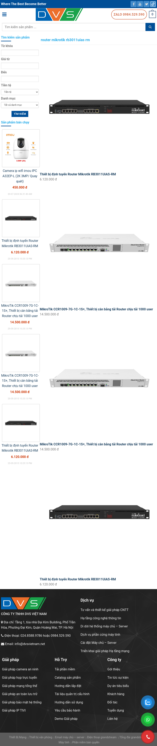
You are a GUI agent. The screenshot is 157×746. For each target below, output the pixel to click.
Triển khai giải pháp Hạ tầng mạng (105, 651)
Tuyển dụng (115, 710)
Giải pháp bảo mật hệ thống (22, 702)
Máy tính (64, 742)
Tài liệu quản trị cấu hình (72, 694)
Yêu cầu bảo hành (67, 710)
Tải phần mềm (65, 669)
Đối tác (112, 702)
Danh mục (8, 98)
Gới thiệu (113, 669)
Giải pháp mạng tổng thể (19, 686)
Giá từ (5, 59)
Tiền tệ (6, 85)
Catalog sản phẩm (68, 678)
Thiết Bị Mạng (17, 737)
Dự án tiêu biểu (118, 686)
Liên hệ (112, 719)
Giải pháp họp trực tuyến (19, 678)
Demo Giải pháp (66, 719)
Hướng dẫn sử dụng (69, 702)
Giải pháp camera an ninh (20, 669)
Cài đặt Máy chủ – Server (98, 643)
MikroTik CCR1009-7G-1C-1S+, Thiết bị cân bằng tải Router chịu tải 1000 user (96, 309)
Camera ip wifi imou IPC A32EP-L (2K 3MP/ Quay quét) (19, 176)
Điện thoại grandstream (102, 737)
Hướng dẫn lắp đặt (68, 686)
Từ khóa (7, 46)
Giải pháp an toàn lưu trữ (19, 694)
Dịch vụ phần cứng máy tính (100, 635)
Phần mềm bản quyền (85, 742)
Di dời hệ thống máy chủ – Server (104, 626)
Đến (4, 72)
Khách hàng (115, 694)
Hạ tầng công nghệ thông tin (101, 618)
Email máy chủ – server (69, 737)
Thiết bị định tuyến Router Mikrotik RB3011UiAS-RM (78, 174)
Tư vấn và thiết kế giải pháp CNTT (105, 610)
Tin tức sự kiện (118, 678)
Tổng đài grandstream (133, 737)
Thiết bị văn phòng (40, 737)
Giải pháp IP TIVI (14, 710)
